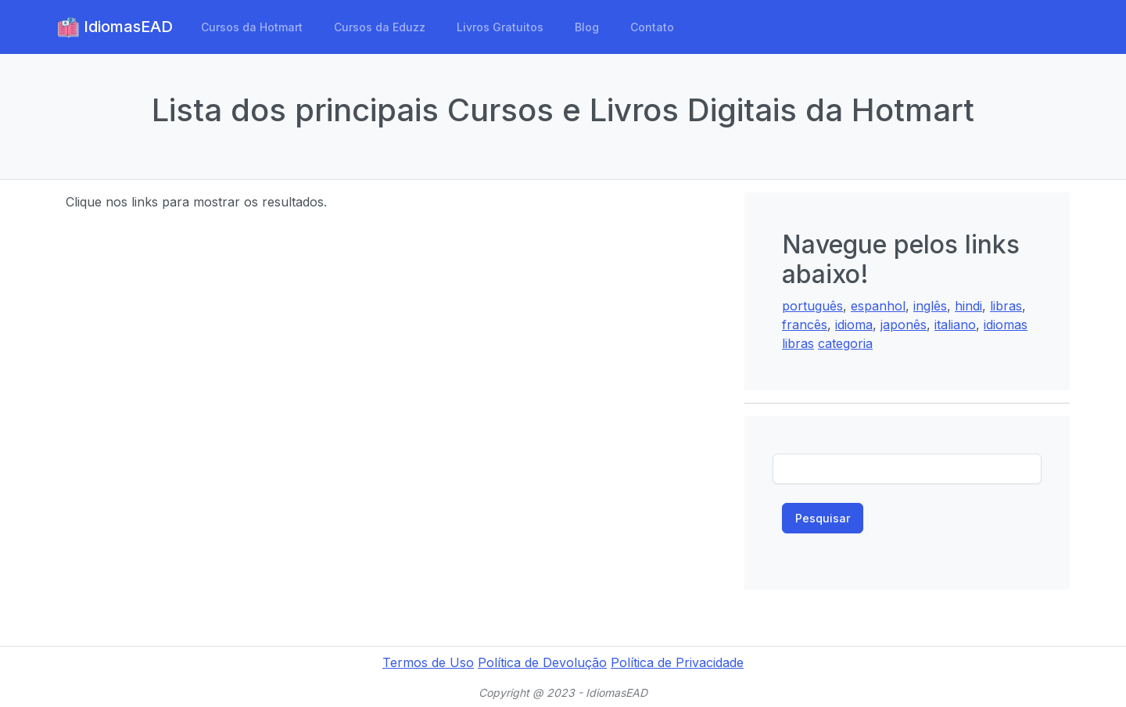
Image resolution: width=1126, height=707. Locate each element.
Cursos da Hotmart (252, 27)
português (812, 306)
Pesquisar (822, 518)
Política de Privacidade (677, 662)
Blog (587, 27)
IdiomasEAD (114, 27)
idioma (854, 324)
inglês (930, 306)
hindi (968, 306)
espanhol (878, 306)
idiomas (1005, 324)
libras (1006, 306)
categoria (845, 343)
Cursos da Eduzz (379, 27)
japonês (903, 324)
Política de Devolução (542, 662)
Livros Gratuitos (500, 27)
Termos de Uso (428, 662)
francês (804, 324)
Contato (652, 27)
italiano (955, 324)
